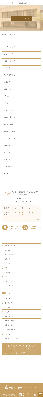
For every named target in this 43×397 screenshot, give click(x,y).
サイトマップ (8, 173)
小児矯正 (7, 103)
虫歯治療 (7, 82)
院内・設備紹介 (9, 61)
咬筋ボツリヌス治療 (11, 338)
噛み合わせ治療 (9, 131)
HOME (6, 40)
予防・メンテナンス (11, 110)
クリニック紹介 (9, 47)
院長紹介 (7, 68)
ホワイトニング (9, 138)
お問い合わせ (8, 166)
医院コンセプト (9, 54)
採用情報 (7, 145)
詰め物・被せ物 (9, 117)
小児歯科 (7, 96)
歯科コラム (8, 159)
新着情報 (7, 152)
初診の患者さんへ (10, 75)
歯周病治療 (8, 89)
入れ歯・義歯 (8, 124)
